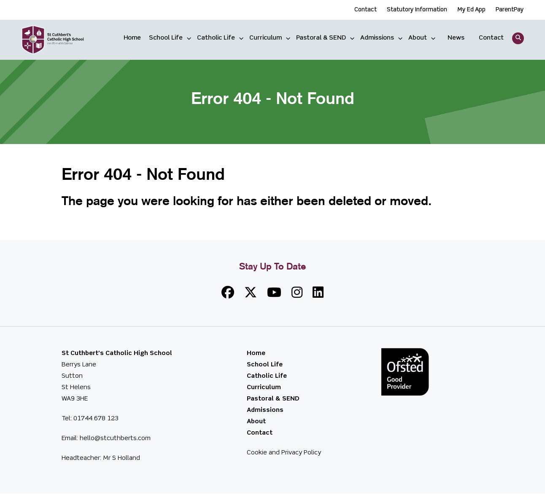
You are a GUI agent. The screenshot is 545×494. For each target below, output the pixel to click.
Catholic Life (216, 38)
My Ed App (471, 10)
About (417, 38)
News (456, 38)
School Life (166, 38)
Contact (365, 10)
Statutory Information (417, 10)
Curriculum (265, 38)
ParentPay (510, 10)
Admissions (377, 38)
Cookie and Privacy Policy (284, 452)
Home (132, 38)
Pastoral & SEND (321, 38)
